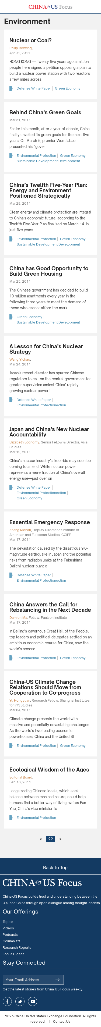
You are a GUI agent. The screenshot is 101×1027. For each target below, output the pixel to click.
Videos (8, 928)
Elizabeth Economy (24, 442)
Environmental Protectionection (41, 405)
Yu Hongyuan (19, 700)
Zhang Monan (20, 530)
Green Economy (68, 88)
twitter (20, 1001)
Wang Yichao (19, 359)
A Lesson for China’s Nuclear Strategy (46, 349)
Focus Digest (13, 954)
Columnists (11, 941)
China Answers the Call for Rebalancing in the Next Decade (50, 607)
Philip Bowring (20, 48)
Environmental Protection (36, 156)
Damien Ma (18, 618)
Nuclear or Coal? (30, 40)
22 (50, 839)
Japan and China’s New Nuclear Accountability (49, 432)
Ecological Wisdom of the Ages (49, 769)
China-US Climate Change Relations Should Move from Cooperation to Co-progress (45, 687)
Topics (8, 922)
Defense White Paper (34, 88)
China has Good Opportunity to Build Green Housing (48, 271)
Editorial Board (20, 777)
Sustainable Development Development (48, 161)
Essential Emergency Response (49, 522)
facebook (7, 1001)
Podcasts (10, 935)
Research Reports (17, 948)
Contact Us (62, 1021)
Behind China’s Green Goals (45, 112)
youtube (32, 1001)
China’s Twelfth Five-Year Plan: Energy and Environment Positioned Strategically (48, 190)
